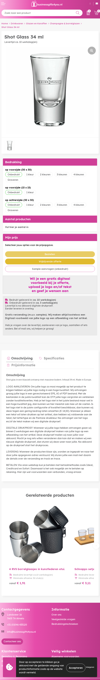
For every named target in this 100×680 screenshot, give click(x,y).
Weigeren (90, 667)
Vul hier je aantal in (16, 227)
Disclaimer (57, 654)
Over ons (56, 598)
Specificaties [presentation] (51, 357)
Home (4, 23)
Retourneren (8, 649)
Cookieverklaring (61, 645)
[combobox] (42, 13)
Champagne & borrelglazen (65, 23)
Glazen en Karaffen (36, 23)
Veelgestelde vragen (63, 603)
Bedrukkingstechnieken (64, 607)
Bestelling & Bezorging (14, 640)
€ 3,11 (74, 567)
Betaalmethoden (11, 645)
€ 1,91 (17, 567)
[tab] (19, 358)
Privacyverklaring (61, 649)
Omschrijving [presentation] (21, 357)
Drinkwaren (17, 23)
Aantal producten (18, 219)
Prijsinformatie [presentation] (82, 357)
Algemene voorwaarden (65, 640)
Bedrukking (13, 162)
